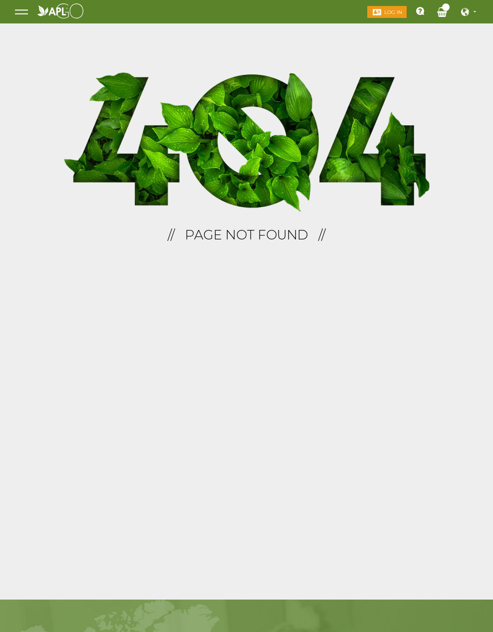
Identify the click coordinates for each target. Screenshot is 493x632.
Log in (391, 12)
